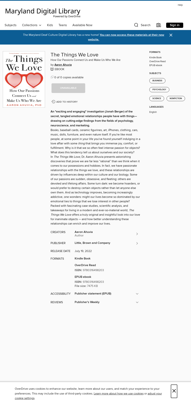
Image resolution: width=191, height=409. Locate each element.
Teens (63, 25)
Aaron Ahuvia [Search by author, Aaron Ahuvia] (63, 65)
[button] (142, 26)
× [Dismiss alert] (171, 35)
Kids (50, 25)
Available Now (82, 25)
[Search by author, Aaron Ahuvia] (107, 234)
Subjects (10, 25)
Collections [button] (31, 25)
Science (156, 98)
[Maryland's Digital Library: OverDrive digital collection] (43, 12)
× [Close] (174, 391)
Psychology (159, 89)
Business (157, 80)
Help (180, 5)
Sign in (175, 25)
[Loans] (158, 26)
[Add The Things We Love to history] (65, 102)
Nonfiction (176, 98)
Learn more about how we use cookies (119, 393)
